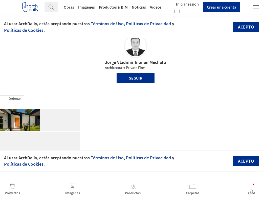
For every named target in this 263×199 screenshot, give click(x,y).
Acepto (246, 27)
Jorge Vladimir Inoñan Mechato (135, 62)
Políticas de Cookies (23, 30)
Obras (69, 7)
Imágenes (86, 7)
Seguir (135, 78)
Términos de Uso (107, 24)
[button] (12, 98)
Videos (156, 7)
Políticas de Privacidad (148, 24)
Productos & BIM (113, 7)
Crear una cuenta (221, 7)
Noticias (139, 7)
